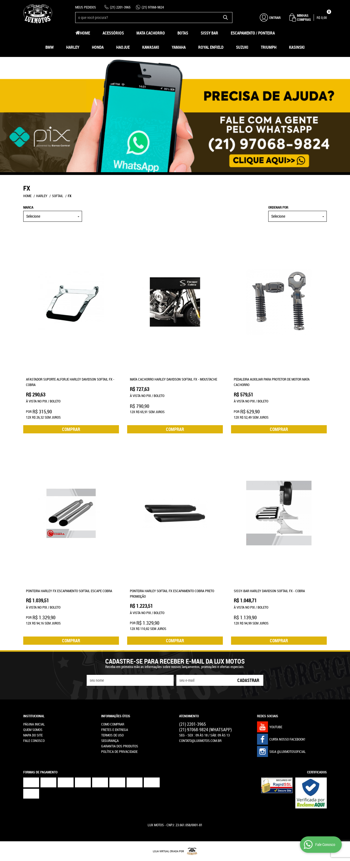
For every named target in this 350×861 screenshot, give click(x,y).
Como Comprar (112, 724)
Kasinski (297, 47)
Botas (182, 33)
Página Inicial (34, 724)
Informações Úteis (115, 715)
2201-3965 (120, 7)
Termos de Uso (112, 735)
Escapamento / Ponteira (253, 33)
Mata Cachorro (150, 33)
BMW (49, 47)
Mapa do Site (33, 735)
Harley (72, 47)
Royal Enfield (210, 47)
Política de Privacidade (119, 751)
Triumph (268, 47)
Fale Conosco (34, 740)
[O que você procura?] (225, 17)
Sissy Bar (209, 33)
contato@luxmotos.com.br (200, 740)
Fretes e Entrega (114, 729)
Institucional (34, 715)
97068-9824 (153, 7)
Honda (98, 47)
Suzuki (242, 47)
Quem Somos (32, 729)
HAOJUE (123, 47)
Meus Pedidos (85, 7)
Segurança (110, 740)
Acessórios (113, 33)
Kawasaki (150, 47)
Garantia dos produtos (119, 746)
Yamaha (179, 47)
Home (85, 33)
